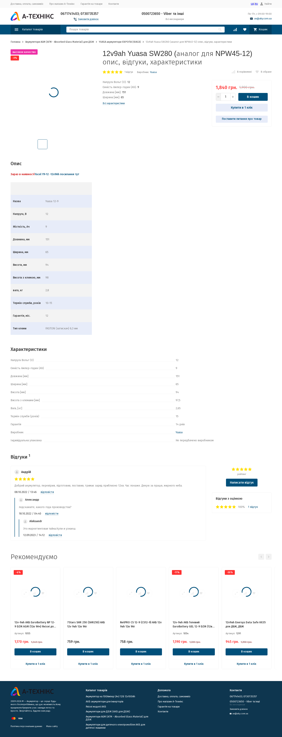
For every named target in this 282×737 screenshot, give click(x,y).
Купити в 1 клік (241, 107)
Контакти (113, 3)
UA (252, 3)
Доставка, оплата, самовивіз (27, 3)
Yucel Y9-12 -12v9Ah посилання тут (57, 174)
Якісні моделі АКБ (96, 706)
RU (256, 3)
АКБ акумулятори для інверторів (104, 701)
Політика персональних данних (26, 726)
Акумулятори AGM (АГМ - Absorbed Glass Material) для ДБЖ (59, 41)
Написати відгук (242, 482)
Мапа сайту (52, 726)
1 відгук (129, 71)
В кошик (253, 97)
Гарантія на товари (91, 3)
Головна (15, 41)
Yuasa (153, 72)
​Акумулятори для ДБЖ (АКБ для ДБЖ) (108, 711)
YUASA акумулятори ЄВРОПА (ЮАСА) (120, 41)
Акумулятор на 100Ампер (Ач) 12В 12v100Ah (110, 696)
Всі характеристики (114, 103)
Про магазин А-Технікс (62, 3)
